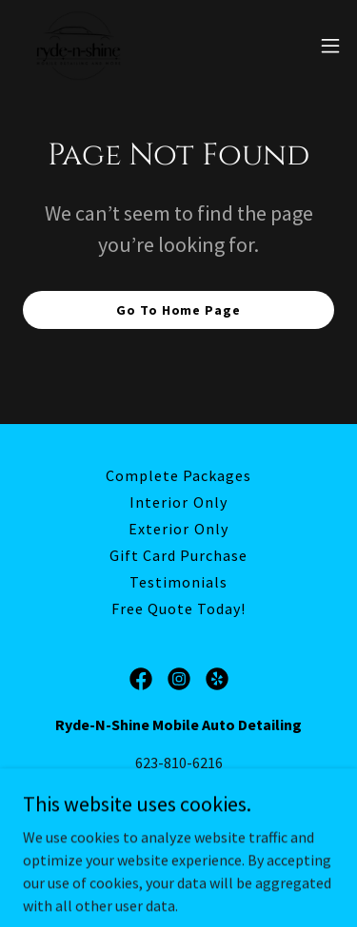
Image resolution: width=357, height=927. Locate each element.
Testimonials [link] (178, 581)
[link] (78, 46)
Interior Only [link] (178, 502)
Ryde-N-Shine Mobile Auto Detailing (226, 813)
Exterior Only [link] (178, 528)
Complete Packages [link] (178, 475)
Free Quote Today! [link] (178, 608)
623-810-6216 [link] (179, 762)
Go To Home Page (178, 310)
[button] (330, 46)
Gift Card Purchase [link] (178, 555)
